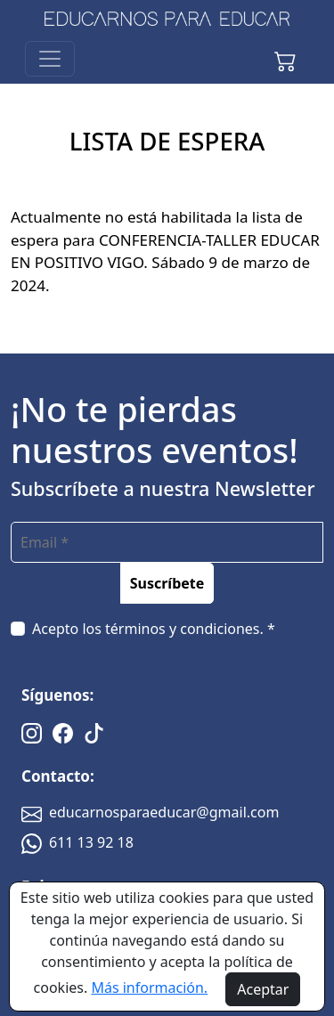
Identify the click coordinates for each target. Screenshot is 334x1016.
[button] (285, 59)
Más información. (149, 987)
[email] (167, 542)
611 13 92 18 (77, 842)
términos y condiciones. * (190, 628)
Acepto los (153, 628)
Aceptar (263, 989)
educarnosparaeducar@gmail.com (150, 812)
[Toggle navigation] (50, 59)
